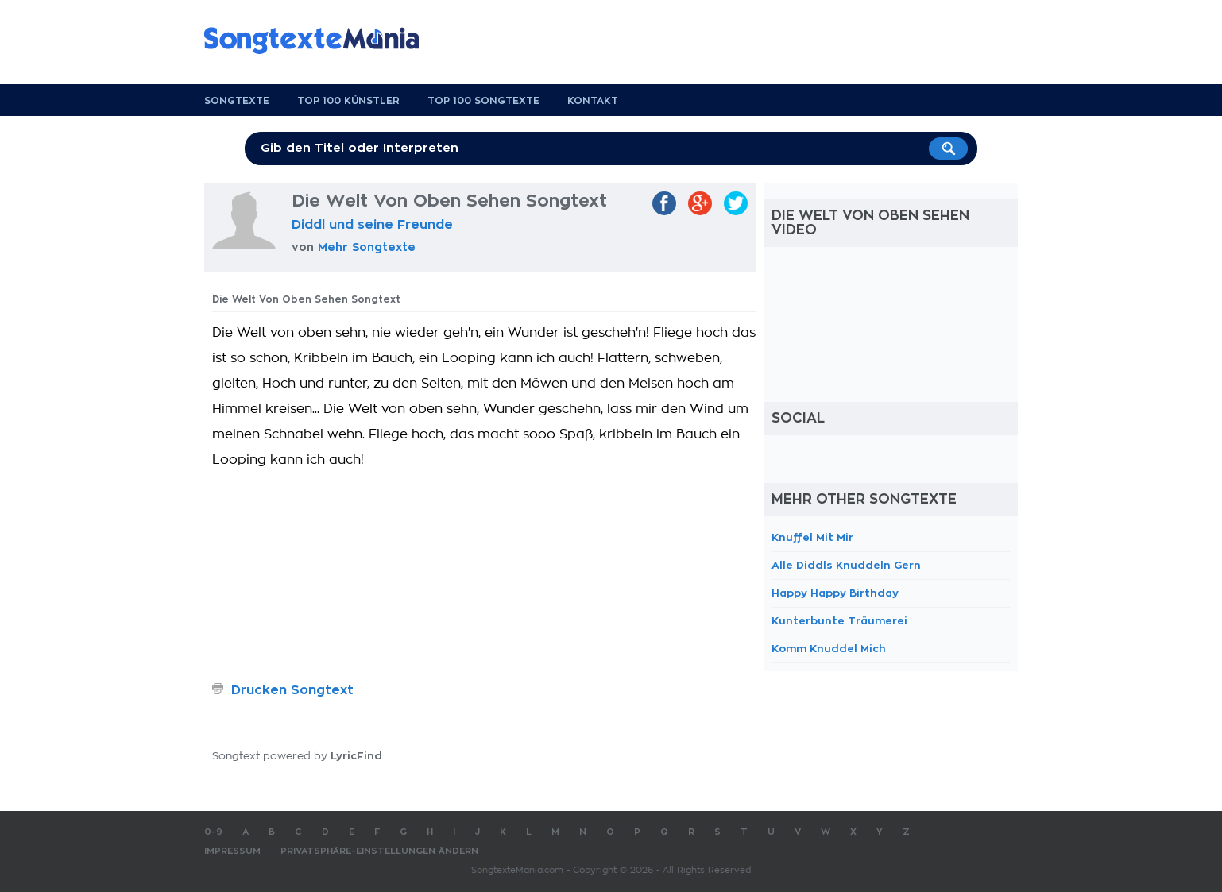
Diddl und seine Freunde (372, 224)
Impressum (232, 851)
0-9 (213, 832)
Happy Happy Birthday (835, 593)
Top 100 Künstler (348, 101)
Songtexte (236, 101)
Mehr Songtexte (367, 247)
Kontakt (592, 101)
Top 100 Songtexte (483, 101)
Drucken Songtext (292, 690)
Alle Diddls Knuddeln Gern (846, 565)
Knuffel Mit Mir (812, 537)
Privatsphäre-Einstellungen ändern (379, 851)
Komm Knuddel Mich (828, 648)
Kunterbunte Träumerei (839, 621)
